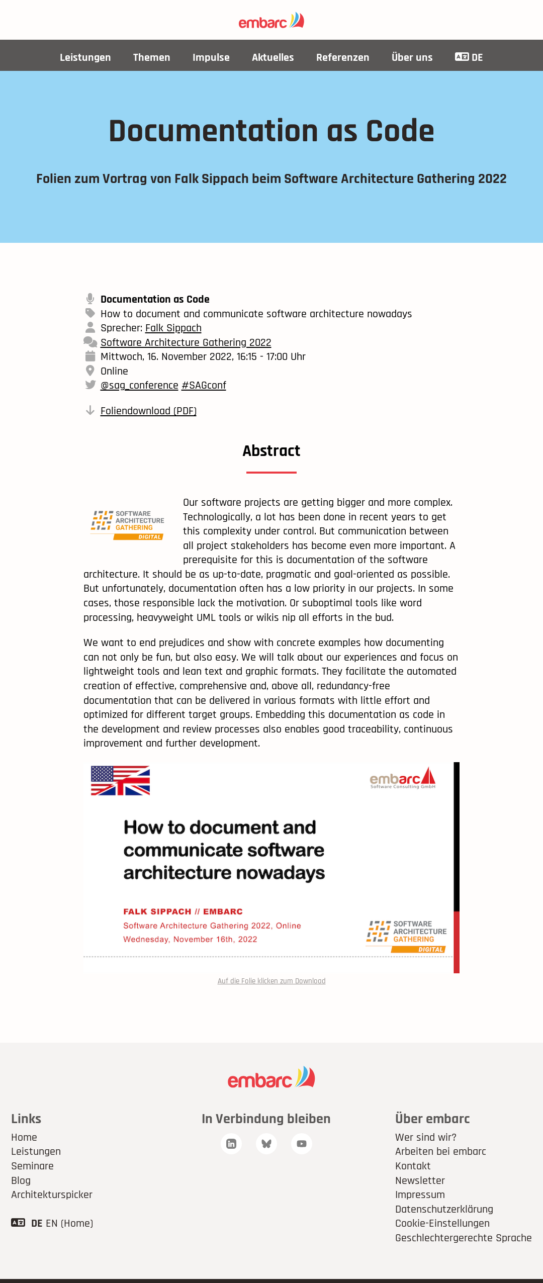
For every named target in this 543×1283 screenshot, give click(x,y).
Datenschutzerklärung (444, 1210)
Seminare (32, 1166)
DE (469, 58)
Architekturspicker (52, 1195)
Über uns (412, 58)
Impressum (420, 1195)
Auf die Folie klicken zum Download (272, 981)
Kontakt (413, 1166)
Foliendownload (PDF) (149, 411)
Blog (21, 1181)
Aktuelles (273, 58)
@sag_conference (139, 386)
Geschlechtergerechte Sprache (463, 1238)
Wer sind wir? (426, 1138)
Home (24, 1138)
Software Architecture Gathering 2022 (186, 343)
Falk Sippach (173, 328)
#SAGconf (204, 386)
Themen (151, 58)
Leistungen (85, 58)
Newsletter (420, 1181)
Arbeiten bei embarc (440, 1152)
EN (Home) (69, 1224)
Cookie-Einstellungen (442, 1224)
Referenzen (343, 58)
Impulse (211, 58)
